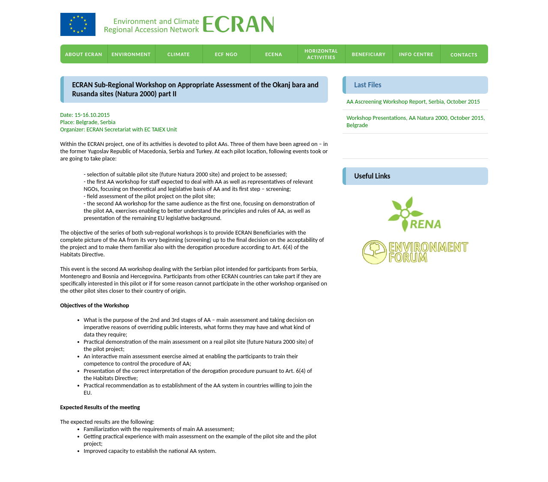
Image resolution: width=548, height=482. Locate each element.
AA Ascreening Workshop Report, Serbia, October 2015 (413, 101)
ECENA (274, 54)
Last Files (367, 84)
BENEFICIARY (369, 54)
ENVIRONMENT (131, 54)
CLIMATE (178, 54)
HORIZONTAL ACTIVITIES (321, 54)
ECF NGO (226, 54)
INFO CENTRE (416, 54)
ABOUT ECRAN (83, 54)
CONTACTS (464, 54)
